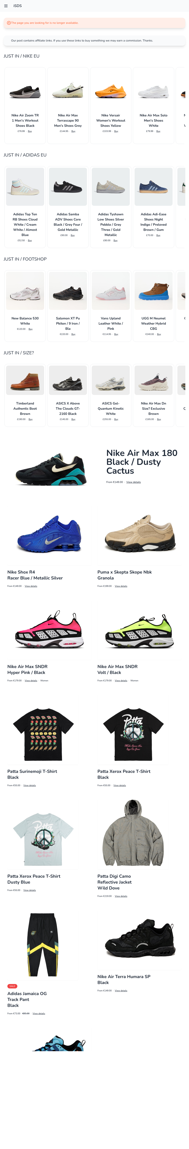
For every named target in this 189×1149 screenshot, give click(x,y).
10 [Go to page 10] (151, 1126)
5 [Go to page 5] (112, 1126)
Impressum (94, 1141)
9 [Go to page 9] (142, 1126)
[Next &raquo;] (185, 1126)
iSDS (17, 5)
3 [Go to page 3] (97, 1126)
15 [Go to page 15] (168, 1126)
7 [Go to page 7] (127, 1126)
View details (133, 482)
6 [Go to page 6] (120, 1126)
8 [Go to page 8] (135, 1126)
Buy (30, 131)
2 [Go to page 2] (89, 1126)
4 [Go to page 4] (104, 1126)
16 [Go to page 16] (177, 1126)
